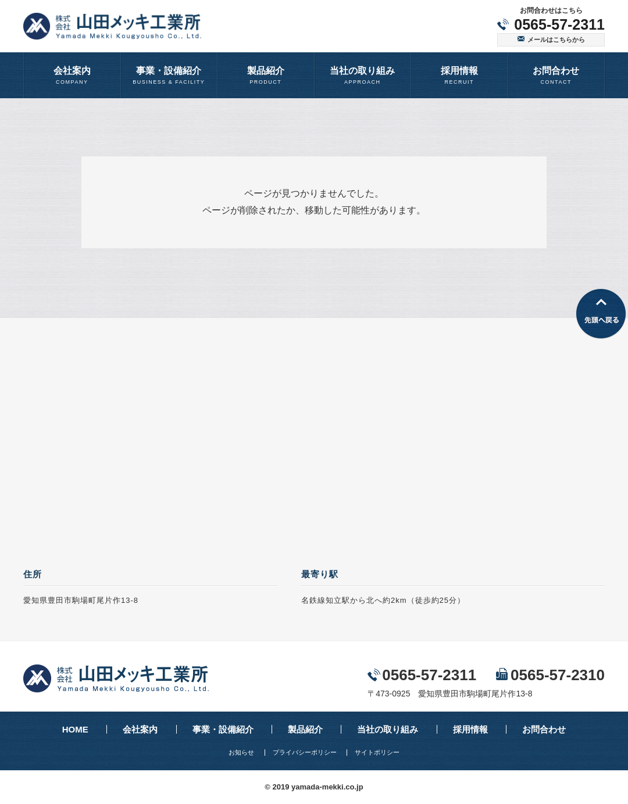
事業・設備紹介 (223, 729)
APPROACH (363, 75)
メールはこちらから (556, 39)
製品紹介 (305, 729)
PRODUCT (265, 75)
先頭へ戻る (601, 314)
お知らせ (241, 752)
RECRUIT (459, 75)
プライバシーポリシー (305, 752)
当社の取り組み (387, 729)
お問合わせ (544, 729)
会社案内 (140, 729)
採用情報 (470, 729)
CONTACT (556, 75)
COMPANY (72, 75)
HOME (75, 729)
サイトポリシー (377, 752)
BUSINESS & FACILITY (169, 75)
